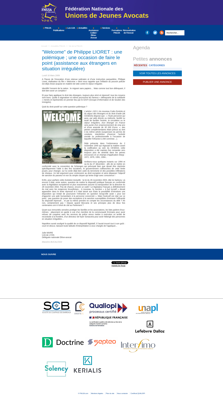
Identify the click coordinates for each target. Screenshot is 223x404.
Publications (58, 30)
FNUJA (47, 28)
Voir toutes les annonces (157, 73)
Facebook (147, 33)
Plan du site (110, 393)
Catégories (158, 65)
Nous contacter (129, 393)
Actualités (82, 28)
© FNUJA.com (71, 393)
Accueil (44, 46)
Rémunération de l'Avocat (129, 31)
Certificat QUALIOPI (151, 393)
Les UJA (70, 28)
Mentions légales (91, 393)
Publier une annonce (157, 81)
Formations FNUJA (117, 31)
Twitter (155, 33)
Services (105, 28)
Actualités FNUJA (59, 46)
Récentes (141, 65)
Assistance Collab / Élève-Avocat (93, 33)
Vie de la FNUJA (77, 46)
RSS (161, 33)
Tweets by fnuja (118, 266)
